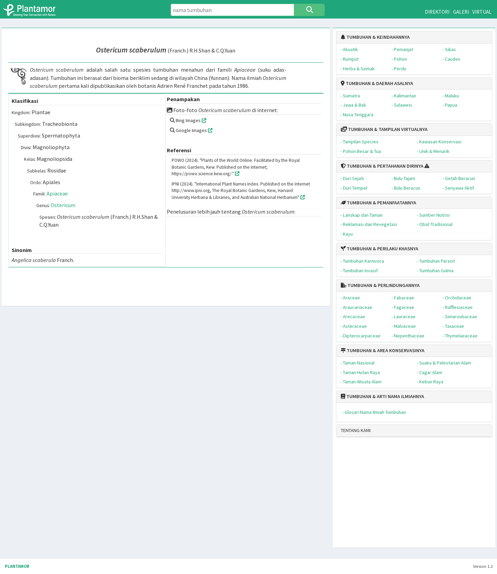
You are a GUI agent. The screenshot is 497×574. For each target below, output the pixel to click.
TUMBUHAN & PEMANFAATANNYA (378, 203)
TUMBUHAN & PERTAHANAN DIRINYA (382, 166)
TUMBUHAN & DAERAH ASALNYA (377, 83)
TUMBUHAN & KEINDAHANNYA (375, 37)
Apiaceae (57, 193)
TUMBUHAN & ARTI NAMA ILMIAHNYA (382, 396)
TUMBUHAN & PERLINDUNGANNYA (380, 285)
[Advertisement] (407, 495)
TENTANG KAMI (356, 430)
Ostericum (63, 205)
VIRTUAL (482, 12)
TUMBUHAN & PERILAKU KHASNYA (379, 249)
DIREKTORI (437, 12)
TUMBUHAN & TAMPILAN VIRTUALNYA (384, 129)
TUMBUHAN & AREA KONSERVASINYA (382, 350)
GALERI (461, 12)
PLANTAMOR (17, 566)
